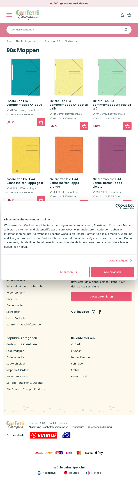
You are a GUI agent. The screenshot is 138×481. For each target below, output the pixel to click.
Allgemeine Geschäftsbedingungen (48, 426)
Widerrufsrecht (15, 292)
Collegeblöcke (15, 357)
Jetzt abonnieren (101, 296)
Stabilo (75, 370)
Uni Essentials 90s (51, 41)
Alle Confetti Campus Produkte (25, 389)
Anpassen (68, 271)
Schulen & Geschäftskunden (24, 324)
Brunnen (76, 351)
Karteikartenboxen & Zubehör (24, 383)
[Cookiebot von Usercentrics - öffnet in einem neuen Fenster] (118, 206)
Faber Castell (79, 376)
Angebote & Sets (17, 376)
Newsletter (13, 312)
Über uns (11, 299)
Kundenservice (15, 280)
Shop (9, 41)
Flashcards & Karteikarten (22, 344)
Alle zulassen (112, 271)
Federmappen (15, 351)
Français (93, 473)
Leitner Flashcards (82, 357)
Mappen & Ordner (17, 370)
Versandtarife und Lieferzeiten (25, 286)
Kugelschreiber (15, 363)
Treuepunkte (14, 305)
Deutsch (71, 473)
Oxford (75, 344)
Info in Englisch (15, 318)
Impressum (78, 426)
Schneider (77, 363)
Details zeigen (118, 260)
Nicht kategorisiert (26, 41)
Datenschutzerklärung (100, 426)
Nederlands (47, 473)
